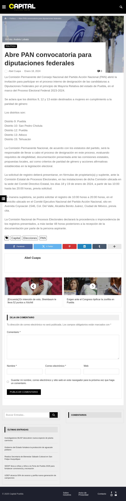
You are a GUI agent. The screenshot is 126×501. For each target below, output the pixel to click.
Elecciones (30, 238)
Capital (15, 238)
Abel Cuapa (32, 257)
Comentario (14, 332)
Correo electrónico (55, 366)
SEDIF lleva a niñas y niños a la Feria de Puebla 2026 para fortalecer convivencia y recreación (30, 467)
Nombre (12, 366)
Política (12, 18)
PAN (43, 238)
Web (86, 366)
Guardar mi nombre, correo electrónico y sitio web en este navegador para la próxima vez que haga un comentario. (62, 381)
